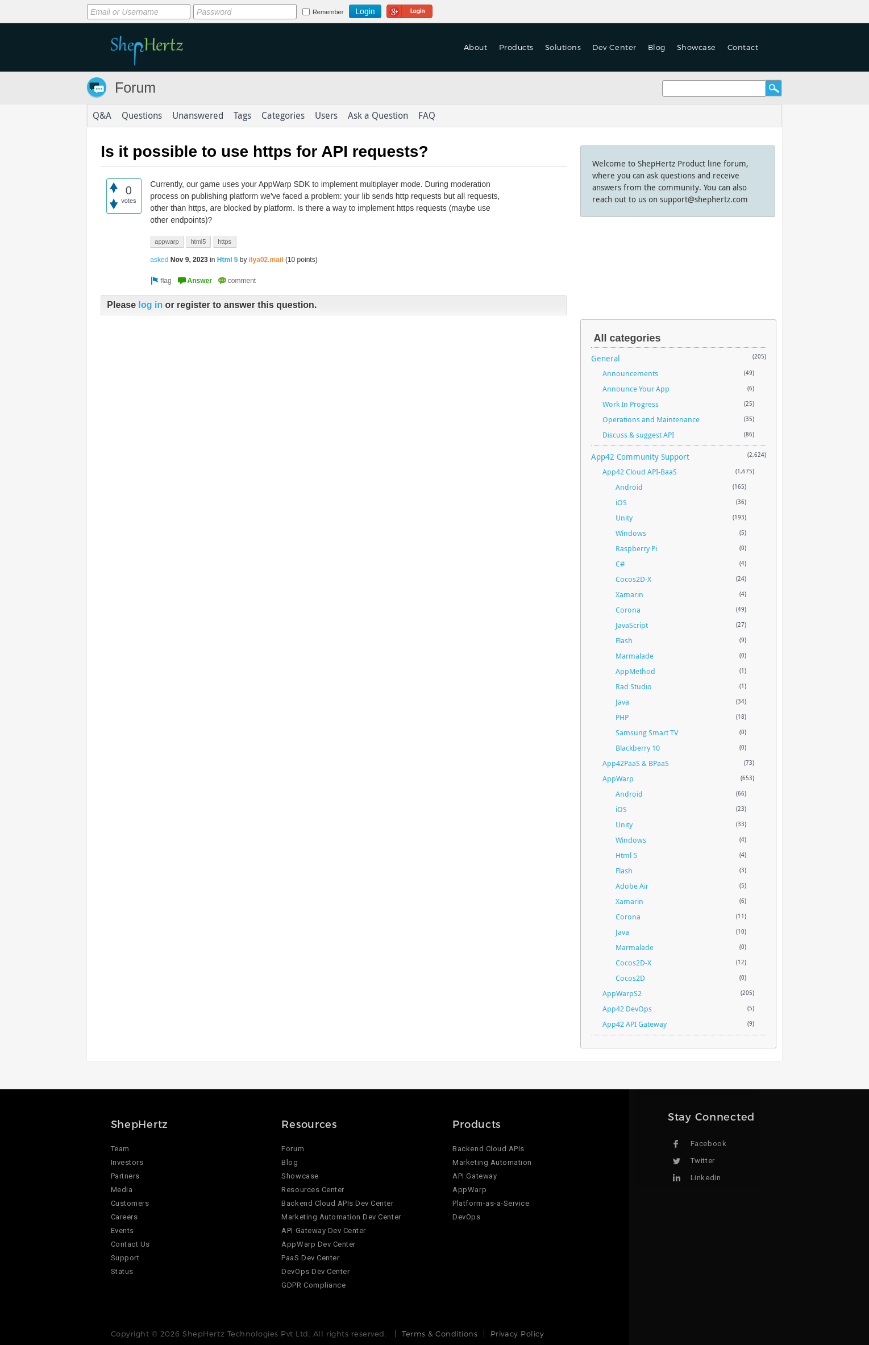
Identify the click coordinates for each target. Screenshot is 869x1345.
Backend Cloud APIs (488, 1148)
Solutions (563, 47)
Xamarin (629, 594)
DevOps (466, 1217)
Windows (631, 533)
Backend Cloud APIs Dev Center (337, 1203)
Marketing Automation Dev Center (341, 1217)
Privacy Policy (517, 1333)
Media (122, 1189)
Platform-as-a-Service (490, 1203)
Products (516, 47)
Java (622, 702)
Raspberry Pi (636, 548)
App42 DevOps (627, 1008)
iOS (621, 502)
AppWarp (618, 778)
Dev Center (614, 47)
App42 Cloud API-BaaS (639, 472)
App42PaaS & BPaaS (635, 763)
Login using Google (409, 10)
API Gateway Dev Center (323, 1230)
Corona (628, 610)
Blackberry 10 (638, 748)
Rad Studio (634, 686)
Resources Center (312, 1189)
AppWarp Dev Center (318, 1244)
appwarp (166, 241)
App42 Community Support (640, 456)
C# (620, 564)
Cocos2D (630, 978)
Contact (743, 47)
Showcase (696, 47)
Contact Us (130, 1244)
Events (122, 1230)
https (224, 241)
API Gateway (474, 1176)
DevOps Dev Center (315, 1271)
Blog (657, 47)
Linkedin (706, 1177)
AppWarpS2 (622, 993)
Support (125, 1258)
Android (629, 487)
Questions (142, 116)
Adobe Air (632, 886)
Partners (125, 1176)
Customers (130, 1203)
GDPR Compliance (313, 1285)
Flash (624, 640)
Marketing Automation (491, 1162)
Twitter (703, 1160)
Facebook (708, 1143)
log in (151, 305)
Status (122, 1271)
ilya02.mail (266, 260)
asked (159, 260)
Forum (135, 87)
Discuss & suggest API (638, 435)
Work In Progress (630, 404)
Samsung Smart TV (647, 732)
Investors (127, 1162)
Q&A (102, 116)
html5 (198, 241)
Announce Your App (636, 389)
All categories (627, 338)
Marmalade (635, 656)
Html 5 (227, 260)
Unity (624, 518)
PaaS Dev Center (310, 1258)
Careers (124, 1217)
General (605, 358)
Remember (328, 12)
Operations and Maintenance (651, 419)
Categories (283, 116)
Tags (242, 116)
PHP (622, 717)
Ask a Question (378, 116)
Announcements (630, 373)
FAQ (426, 116)
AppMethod (635, 671)
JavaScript (632, 625)
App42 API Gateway (634, 1024)
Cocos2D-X (633, 579)
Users (326, 116)
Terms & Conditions (439, 1333)
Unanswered (197, 116)
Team (120, 1148)
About (476, 47)
